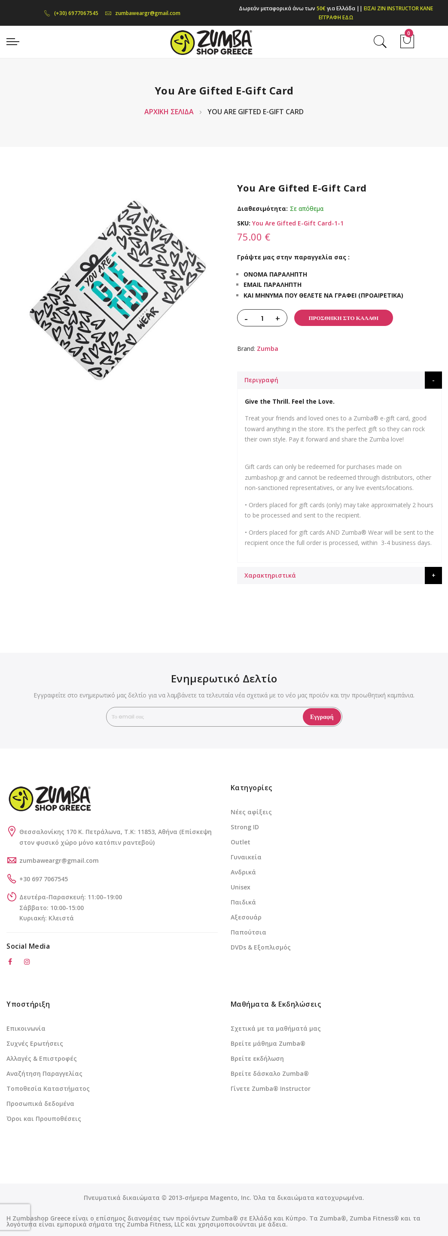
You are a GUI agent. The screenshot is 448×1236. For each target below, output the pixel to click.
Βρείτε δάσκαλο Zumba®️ (270, 1073)
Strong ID (245, 827)
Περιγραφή (261, 380)
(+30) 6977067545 (71, 13)
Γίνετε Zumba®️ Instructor (271, 1088)
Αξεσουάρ (246, 917)
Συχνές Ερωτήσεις (34, 1043)
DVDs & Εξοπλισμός (261, 947)
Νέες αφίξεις (251, 812)
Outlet (240, 842)
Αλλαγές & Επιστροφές (41, 1058)
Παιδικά (243, 902)
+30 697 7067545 (43, 879)
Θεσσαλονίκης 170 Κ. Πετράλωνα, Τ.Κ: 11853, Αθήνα (99, 832)
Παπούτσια (248, 932)
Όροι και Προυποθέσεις (43, 1118)
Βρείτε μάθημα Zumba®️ (268, 1043)
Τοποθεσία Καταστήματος (48, 1088)
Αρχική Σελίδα (169, 111)
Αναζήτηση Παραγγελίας (44, 1073)
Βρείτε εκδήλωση (257, 1058)
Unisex (240, 887)
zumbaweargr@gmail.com (142, 13)
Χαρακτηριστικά (270, 575)
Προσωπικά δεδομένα (40, 1103)
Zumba (267, 348)
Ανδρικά (243, 872)
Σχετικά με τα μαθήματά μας (276, 1028)
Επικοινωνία (26, 1028)
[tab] (339, 380)
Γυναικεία (246, 857)
